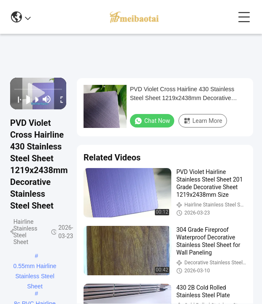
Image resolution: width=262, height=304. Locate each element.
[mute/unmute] (46, 99)
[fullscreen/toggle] (59, 99)
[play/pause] (25, 99)
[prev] (17, 99)
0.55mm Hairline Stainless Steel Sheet (35, 267)
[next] (34, 99)
